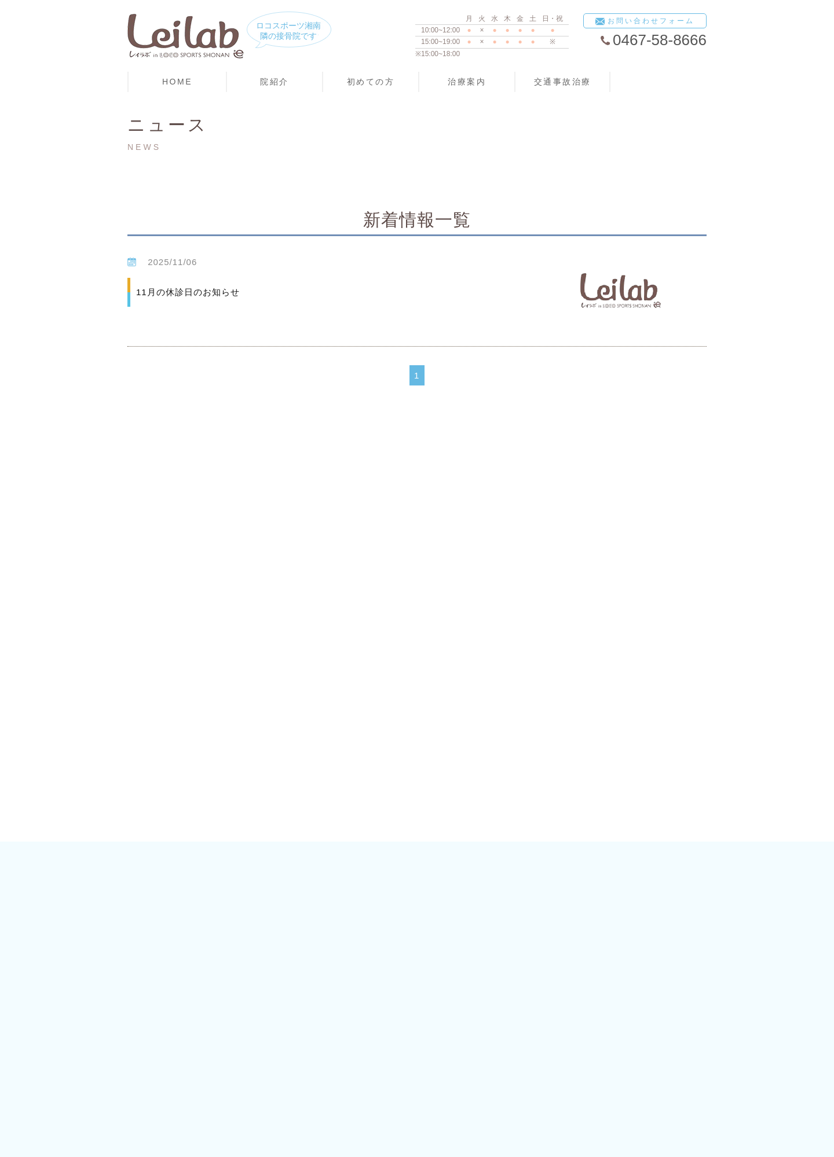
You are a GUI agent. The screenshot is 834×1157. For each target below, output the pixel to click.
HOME (177, 81)
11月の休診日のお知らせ (188, 292)
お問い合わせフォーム (644, 21)
